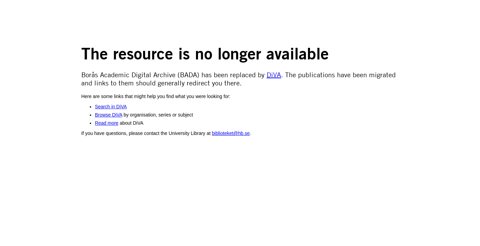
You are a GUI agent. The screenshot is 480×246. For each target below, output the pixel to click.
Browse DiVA (108, 115)
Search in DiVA (111, 106)
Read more (106, 123)
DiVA (274, 74)
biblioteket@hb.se (231, 133)
